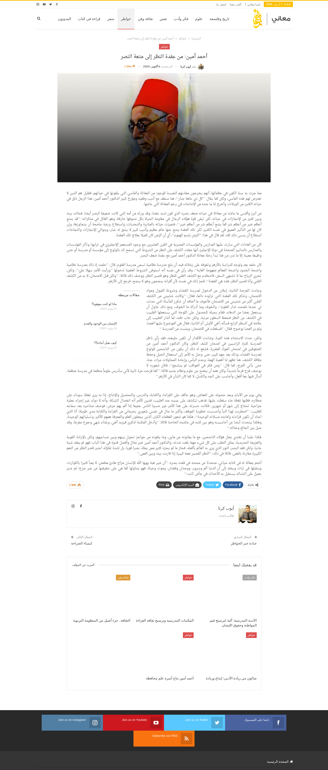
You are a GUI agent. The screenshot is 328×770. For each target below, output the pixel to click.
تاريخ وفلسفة (205, 19)
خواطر (111, 19)
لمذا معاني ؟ (252, 4)
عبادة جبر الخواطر (244, 550)
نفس (148, 19)
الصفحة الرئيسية (280, 753)
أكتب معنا (235, 4)
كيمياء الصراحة (81, 550)
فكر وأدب (166, 19)
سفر (96, 19)
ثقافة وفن (123, 584)
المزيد (52, 19)
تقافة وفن (130, 19)
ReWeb (39, 763)
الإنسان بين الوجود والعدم (100, 330)
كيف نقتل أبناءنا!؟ (105, 350)
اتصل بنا (221, 4)
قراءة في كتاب (74, 19)
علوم (184, 19)
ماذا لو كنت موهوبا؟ (104, 311)
